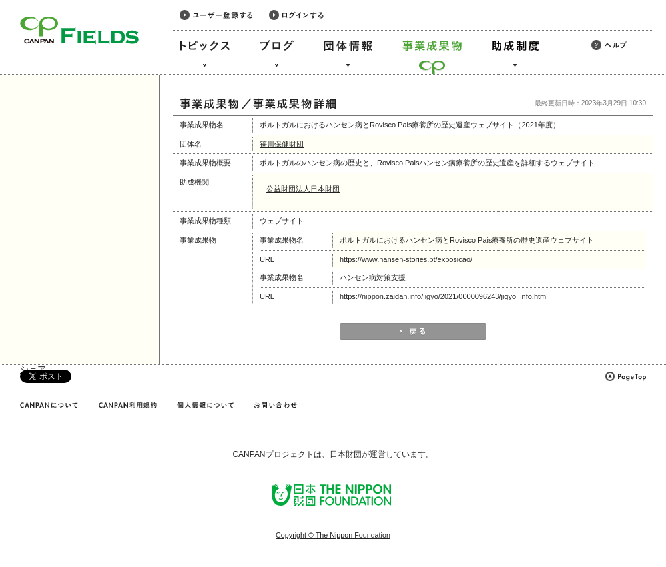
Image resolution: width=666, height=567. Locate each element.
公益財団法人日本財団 (303, 189)
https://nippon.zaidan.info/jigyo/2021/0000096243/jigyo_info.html (444, 296)
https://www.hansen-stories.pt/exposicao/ (406, 259)
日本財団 (346, 454)
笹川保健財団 (282, 144)
